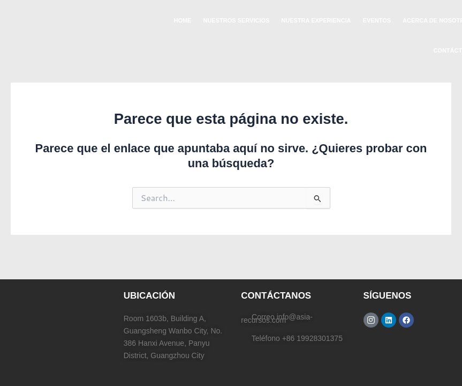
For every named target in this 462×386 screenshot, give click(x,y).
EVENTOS (377, 20)
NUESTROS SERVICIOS (236, 20)
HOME (182, 20)
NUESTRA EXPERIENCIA (316, 20)
